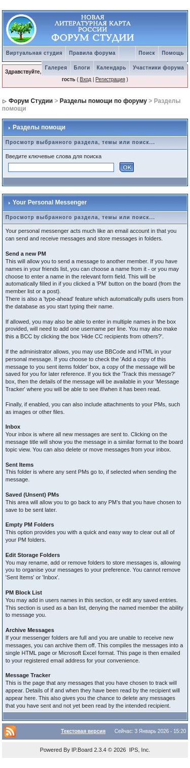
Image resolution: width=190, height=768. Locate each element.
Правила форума (92, 53)
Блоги (82, 68)
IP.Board (81, 750)
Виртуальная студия (34, 53)
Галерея (56, 68)
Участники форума (158, 68)
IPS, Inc (139, 750)
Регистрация (110, 79)
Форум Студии (31, 100)
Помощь (173, 53)
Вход (86, 79)
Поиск (147, 53)
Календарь (111, 68)
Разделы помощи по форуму (103, 100)
